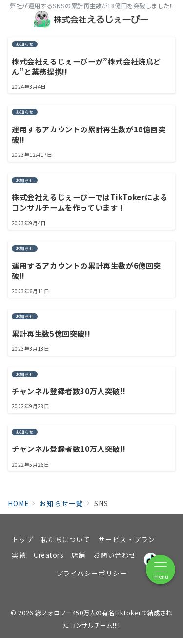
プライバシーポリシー (91, 573)
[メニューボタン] (160, 569)
